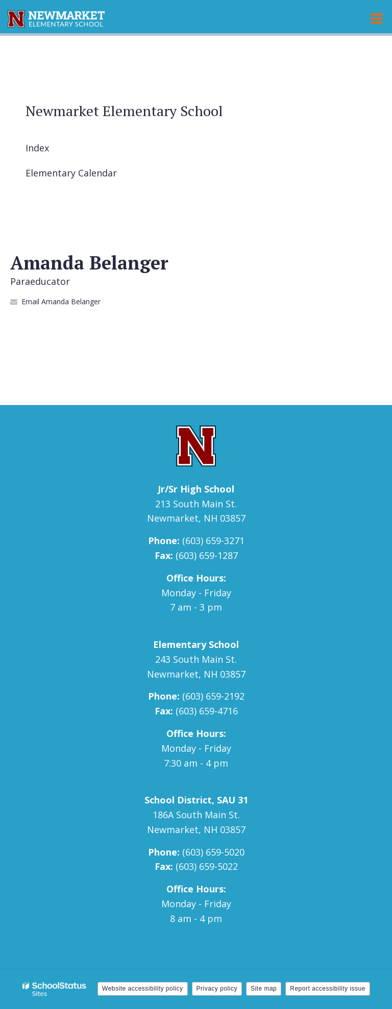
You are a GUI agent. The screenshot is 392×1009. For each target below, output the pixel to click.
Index (37, 148)
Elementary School (196, 644)
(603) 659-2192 (213, 696)
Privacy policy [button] (217, 988)
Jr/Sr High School (196, 489)
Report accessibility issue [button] (327, 988)
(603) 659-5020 (213, 852)
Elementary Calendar (71, 173)
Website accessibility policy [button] (142, 988)
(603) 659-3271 (213, 540)
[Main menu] (376, 18)
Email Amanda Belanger (61, 301)
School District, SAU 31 (196, 800)
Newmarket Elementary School (124, 110)
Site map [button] (264, 988)
